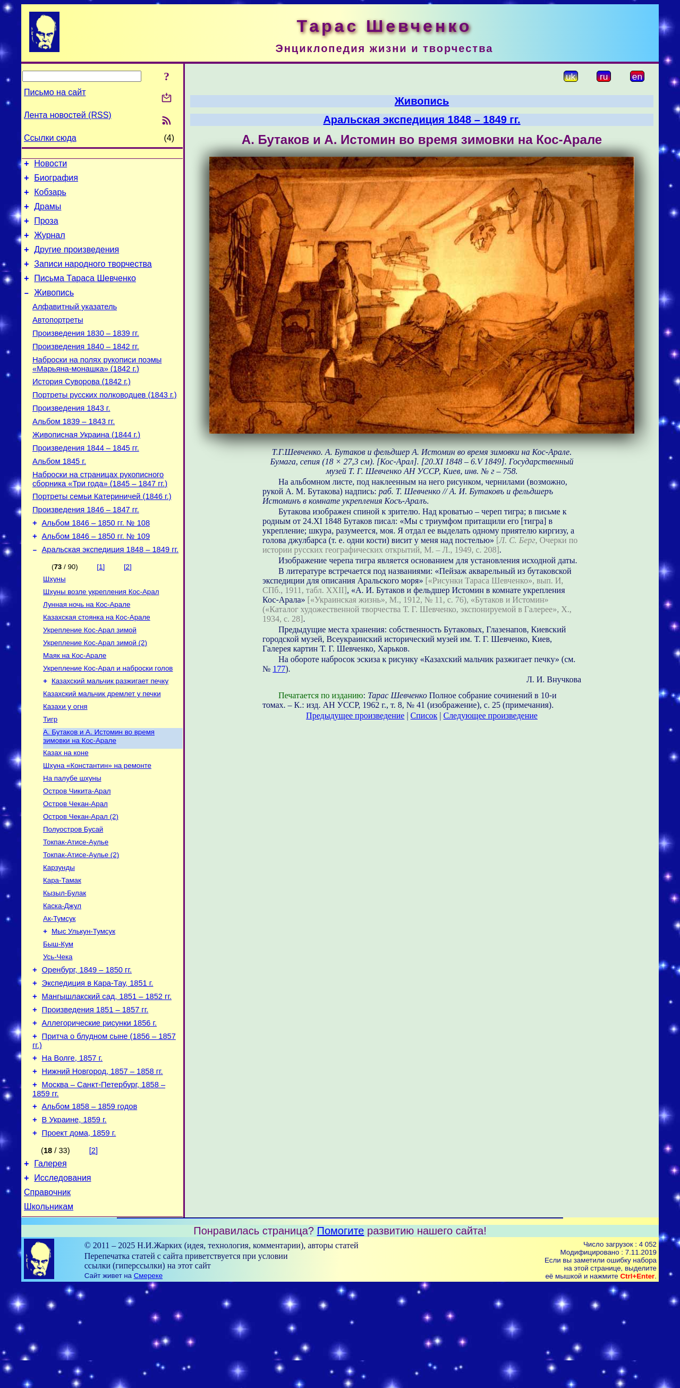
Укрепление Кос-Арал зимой (90, 680)
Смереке (148, 1378)
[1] (101, 611)
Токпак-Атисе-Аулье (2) (81, 923)
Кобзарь (50, 196)
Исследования (62, 1276)
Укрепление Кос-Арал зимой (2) (95, 694)
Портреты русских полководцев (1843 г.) (104, 422)
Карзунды (59, 937)
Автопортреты (57, 339)
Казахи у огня (65, 763)
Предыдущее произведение (355, 715)
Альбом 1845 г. (59, 496)
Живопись (54, 308)
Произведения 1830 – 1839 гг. (85, 354)
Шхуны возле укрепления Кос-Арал (101, 638)
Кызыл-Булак (64, 964)
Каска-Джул (62, 978)
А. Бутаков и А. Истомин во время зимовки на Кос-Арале (99, 794)
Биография (56, 180)
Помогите (340, 1333)
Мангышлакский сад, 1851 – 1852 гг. (107, 1077)
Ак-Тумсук (59, 992)
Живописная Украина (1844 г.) (86, 466)
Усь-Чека (57, 1033)
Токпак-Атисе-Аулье (75, 909)
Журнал (49, 244)
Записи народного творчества (93, 276)
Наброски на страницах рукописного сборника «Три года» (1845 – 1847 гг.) (99, 515)
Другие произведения (76, 260)
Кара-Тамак (62, 950)
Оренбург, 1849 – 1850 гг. (87, 1048)
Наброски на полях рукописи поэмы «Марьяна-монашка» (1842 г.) (97, 388)
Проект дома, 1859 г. (79, 1228)
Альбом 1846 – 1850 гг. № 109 (96, 579)
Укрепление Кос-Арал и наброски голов (108, 721)
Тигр (50, 777)
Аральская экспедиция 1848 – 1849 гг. (110, 594)
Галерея (50, 1260)
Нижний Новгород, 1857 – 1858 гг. (102, 1160)
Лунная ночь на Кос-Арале (86, 652)
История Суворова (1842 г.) (81, 407)
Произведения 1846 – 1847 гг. (85, 549)
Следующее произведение (490, 715)
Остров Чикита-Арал (77, 854)
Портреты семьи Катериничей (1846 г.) (102, 534)
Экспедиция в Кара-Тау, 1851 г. (98, 1063)
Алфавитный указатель (74, 324)
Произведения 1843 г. (71, 437)
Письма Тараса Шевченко (85, 292)
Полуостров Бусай (73, 895)
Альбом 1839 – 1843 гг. (73, 451)
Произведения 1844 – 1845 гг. (85, 481)
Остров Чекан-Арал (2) (80, 881)
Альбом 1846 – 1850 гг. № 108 (96, 564)
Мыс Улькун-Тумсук (83, 1006)
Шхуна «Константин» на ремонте (97, 826)
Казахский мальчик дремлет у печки (102, 749)
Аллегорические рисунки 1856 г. (99, 1107)
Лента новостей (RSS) (68, 115)
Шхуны (54, 625)
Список (424, 715)
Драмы (47, 212)
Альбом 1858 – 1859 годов (90, 1199)
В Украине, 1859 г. (74, 1213)
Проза (46, 228)
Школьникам (48, 1308)
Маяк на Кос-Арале (74, 708)
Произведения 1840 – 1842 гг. (85, 369)
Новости (50, 165)
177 (279, 668)
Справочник (47, 1292)
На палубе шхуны (72, 840)
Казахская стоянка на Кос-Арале (96, 666)
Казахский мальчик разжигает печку (110, 735)
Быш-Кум (58, 1019)
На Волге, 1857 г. (72, 1145)
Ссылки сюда (50, 137)
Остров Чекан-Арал (75, 867)
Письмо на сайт (55, 92)
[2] (128, 611)
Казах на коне (66, 812)
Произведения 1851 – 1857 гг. (95, 1092)
